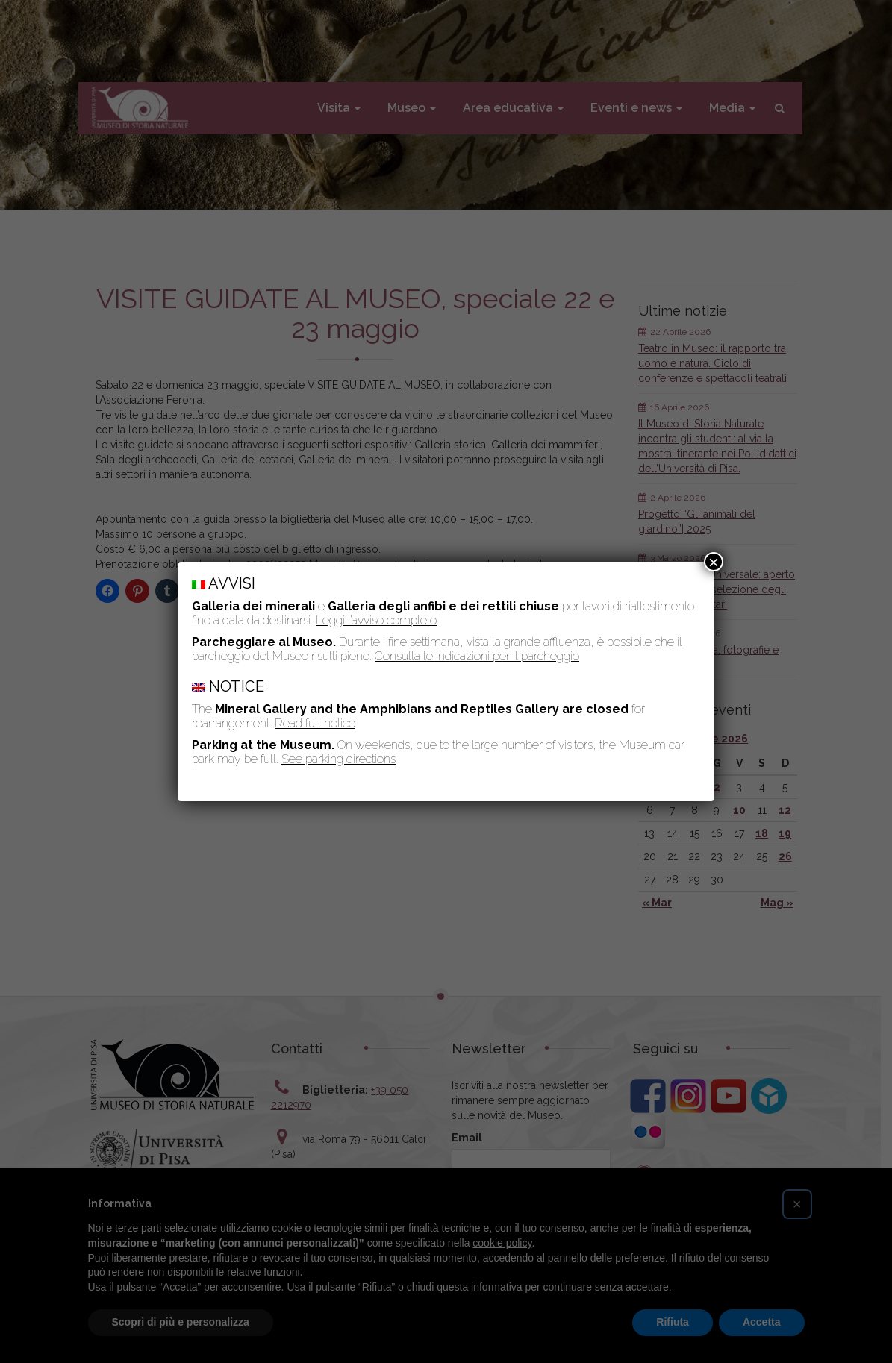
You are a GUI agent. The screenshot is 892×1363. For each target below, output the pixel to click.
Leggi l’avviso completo (376, 620)
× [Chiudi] (713, 561)
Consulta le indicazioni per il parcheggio (477, 656)
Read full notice (315, 723)
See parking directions (338, 759)
